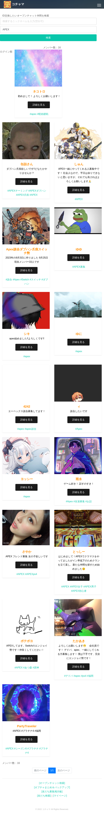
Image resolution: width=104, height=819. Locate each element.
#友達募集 (79, 501)
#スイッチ (35, 279)
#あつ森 (27, 667)
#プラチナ (33, 748)
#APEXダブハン (37, 190)
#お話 (88, 501)
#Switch (24, 279)
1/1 (53, 770)
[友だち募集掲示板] (52, 791)
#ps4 (83, 676)
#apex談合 (30, 429)
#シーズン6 (20, 748)
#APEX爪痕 (22, 195)
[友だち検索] (44, 795)
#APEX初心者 (78, 591)
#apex (33, 114)
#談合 (9, 279)
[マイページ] (60, 795)
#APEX (34, 195)
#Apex (16, 279)
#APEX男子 (89, 586)
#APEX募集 (78, 266)
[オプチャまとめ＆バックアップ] (52, 787)
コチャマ (14, 4)
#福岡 (90, 676)
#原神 (36, 667)
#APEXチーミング (17, 190)
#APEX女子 (76, 586)
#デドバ (68, 676)
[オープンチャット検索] (52, 783)
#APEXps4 (31, 574)
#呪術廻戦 (42, 114)
